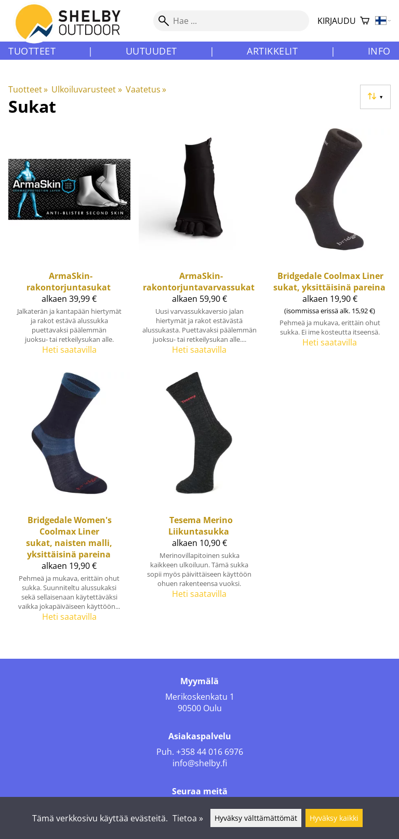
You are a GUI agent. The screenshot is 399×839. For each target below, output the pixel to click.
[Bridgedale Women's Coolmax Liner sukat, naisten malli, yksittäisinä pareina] (69, 501)
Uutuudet (151, 51)
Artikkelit (272, 51)
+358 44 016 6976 (209, 751)
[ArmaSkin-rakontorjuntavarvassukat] (200, 246)
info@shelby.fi (199, 763)
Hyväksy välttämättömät (256, 818)
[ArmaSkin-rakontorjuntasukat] (69, 246)
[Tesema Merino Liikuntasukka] (200, 501)
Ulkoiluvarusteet (86, 89)
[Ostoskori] (364, 21)
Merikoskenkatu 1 (199, 696)
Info (379, 51)
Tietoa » (187, 818)
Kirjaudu (336, 20)
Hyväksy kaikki (334, 818)
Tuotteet (32, 51)
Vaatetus (146, 89)
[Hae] (231, 20)
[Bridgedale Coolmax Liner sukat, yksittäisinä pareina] (330, 246)
